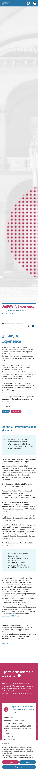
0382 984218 (8, 736)
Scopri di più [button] (19, 767)
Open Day (6, 411)
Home (4, 324)
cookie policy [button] (9, 753)
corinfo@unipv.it (9, 739)
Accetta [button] (27, 762)
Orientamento (16, 411)
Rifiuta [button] (10, 762)
